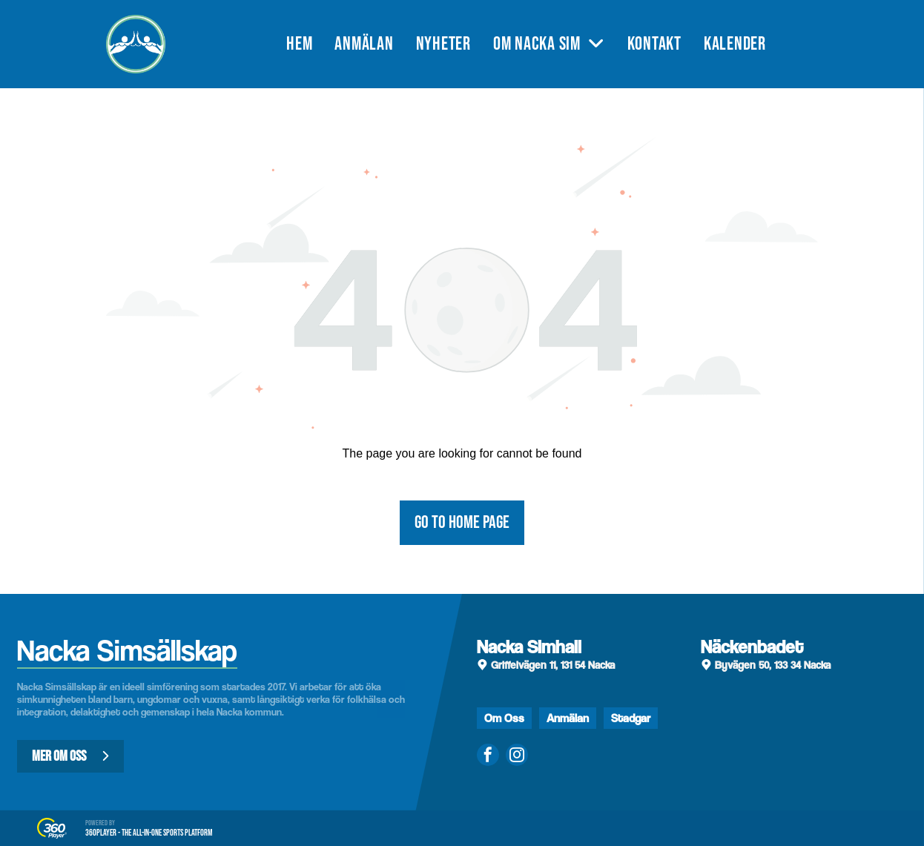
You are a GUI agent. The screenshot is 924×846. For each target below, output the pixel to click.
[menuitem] (310, 44)
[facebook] (488, 757)
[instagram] (517, 757)
